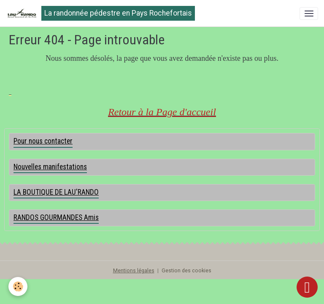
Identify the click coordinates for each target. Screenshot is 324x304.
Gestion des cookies (186, 271)
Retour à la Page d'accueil (162, 111)
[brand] (100, 13)
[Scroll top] (307, 287)
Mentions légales (133, 271)
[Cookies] (17, 286)
